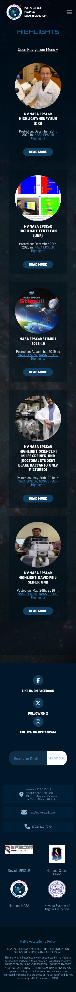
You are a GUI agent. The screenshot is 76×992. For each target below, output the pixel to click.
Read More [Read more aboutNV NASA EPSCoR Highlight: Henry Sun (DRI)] (38, 152)
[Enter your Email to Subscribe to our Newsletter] (28, 758)
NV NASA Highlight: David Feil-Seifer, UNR (38, 577)
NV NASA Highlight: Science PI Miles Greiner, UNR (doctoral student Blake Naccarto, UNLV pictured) (38, 458)
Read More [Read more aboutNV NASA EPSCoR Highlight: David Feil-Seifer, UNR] (38, 611)
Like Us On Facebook (38, 691)
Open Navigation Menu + (38, 49)
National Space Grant (57, 872)
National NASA (19, 905)
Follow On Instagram (38, 732)
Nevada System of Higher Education (57, 907)
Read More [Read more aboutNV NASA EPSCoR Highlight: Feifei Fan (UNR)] (38, 264)
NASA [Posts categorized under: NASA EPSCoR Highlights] (27, 355)
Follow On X (38, 713)
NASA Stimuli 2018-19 (38, 341)
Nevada (19, 870)
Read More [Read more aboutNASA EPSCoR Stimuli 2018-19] (38, 372)
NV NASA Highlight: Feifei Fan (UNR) (38, 231)
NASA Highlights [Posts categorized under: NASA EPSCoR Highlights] (42, 136)
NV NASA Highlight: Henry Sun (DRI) (38, 118)
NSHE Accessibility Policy (38, 941)
